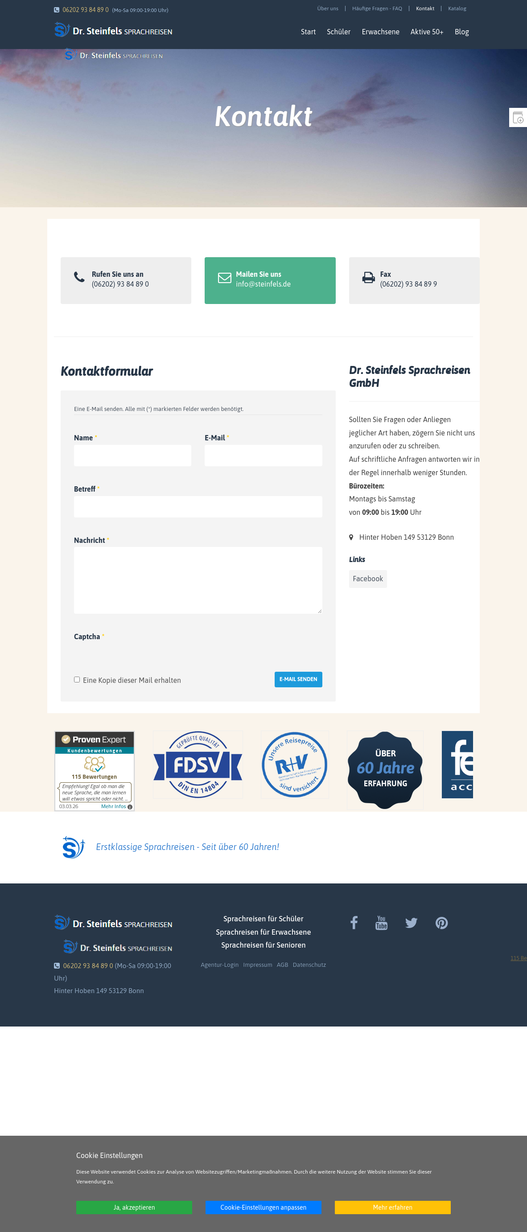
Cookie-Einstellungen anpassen (264, 1207)
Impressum (257, 964)
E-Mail (217, 438)
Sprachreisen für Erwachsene (263, 932)
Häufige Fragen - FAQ (377, 8)
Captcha (89, 636)
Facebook (368, 579)
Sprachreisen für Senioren (263, 944)
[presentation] (254, 642)
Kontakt (425, 8)
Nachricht (91, 540)
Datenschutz (309, 964)
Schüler (339, 32)
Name (85, 438)
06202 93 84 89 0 (85, 9)
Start (308, 32)
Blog (462, 32)
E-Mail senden (298, 679)
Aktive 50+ (427, 32)
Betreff (87, 489)
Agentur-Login (220, 964)
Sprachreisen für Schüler (263, 918)
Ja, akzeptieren (134, 1207)
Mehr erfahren (392, 1207)
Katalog (457, 8)
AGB (282, 964)
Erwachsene (380, 32)
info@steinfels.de (263, 284)
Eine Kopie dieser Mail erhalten (132, 680)
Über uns (327, 8)
